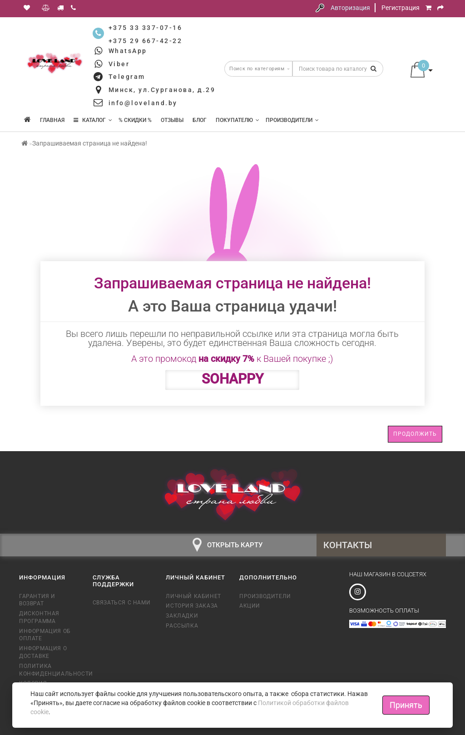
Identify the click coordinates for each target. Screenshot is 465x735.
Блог (200, 120)
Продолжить (415, 434)
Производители (292, 120)
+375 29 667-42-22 (146, 40)
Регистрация (400, 7)
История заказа (192, 606)
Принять (406, 705)
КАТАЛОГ (93, 120)
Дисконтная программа (39, 617)
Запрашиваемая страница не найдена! (89, 143)
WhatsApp (128, 50)
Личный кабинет (193, 596)
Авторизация (350, 7)
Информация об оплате (45, 635)
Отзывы (172, 120)
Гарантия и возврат (37, 600)
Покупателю (237, 120)
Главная (52, 120)
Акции (249, 606)
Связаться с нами (122, 602)
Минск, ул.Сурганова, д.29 (162, 89)
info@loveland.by (143, 103)
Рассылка (182, 626)
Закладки (182, 616)
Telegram (127, 76)
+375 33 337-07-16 (146, 27)
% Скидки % (135, 120)
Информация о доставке (43, 652)
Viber (119, 64)
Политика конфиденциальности (49, 670)
